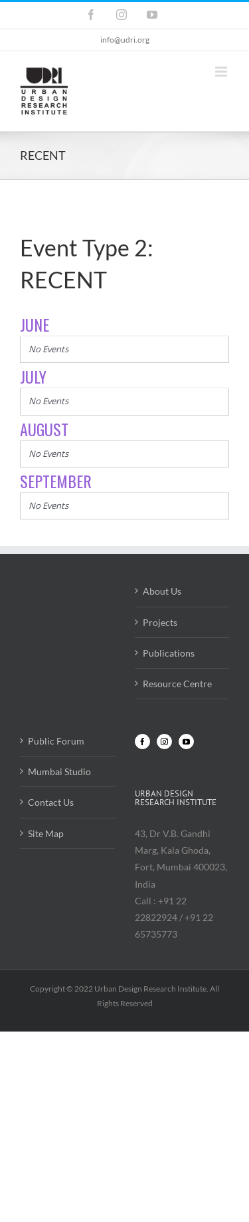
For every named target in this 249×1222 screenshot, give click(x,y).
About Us (162, 591)
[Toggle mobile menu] (222, 72)
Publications (169, 653)
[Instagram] (164, 741)
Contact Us (51, 802)
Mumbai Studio (59, 771)
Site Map (46, 833)
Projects (160, 622)
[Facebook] (142, 741)
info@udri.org (124, 40)
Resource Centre (177, 683)
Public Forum (56, 741)
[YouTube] (186, 741)
